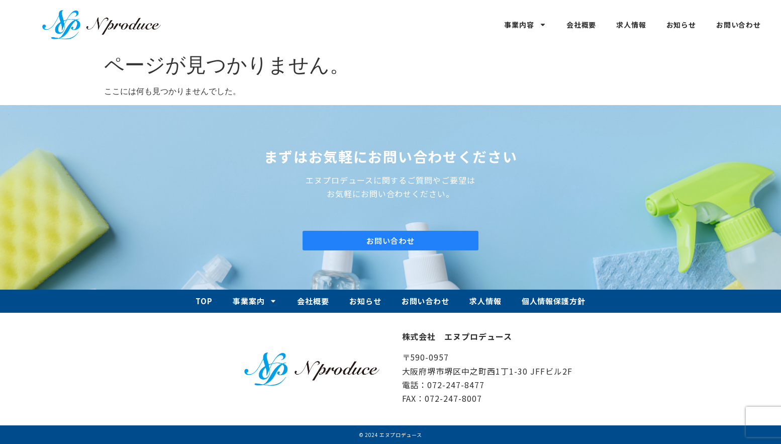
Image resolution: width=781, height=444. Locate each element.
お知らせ (681, 25)
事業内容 (525, 24)
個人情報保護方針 (553, 301)
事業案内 (255, 301)
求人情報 (631, 25)
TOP (204, 301)
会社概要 (581, 25)
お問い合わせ (738, 25)
